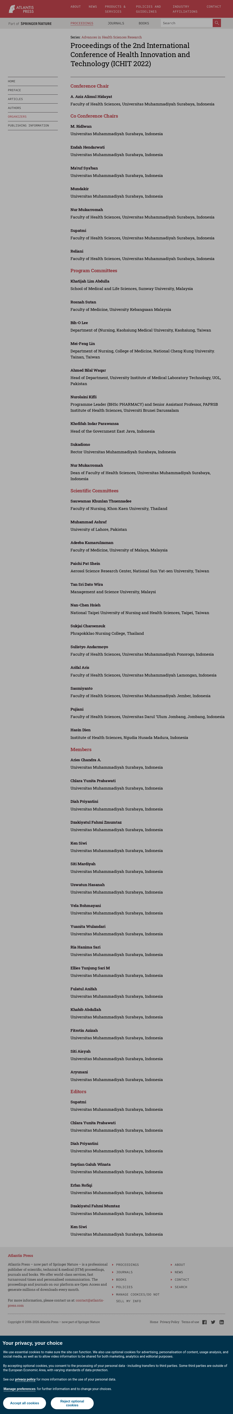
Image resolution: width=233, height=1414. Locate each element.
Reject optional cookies (72, 1403)
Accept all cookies (24, 1403)
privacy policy (25, 1379)
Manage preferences (20, 1389)
